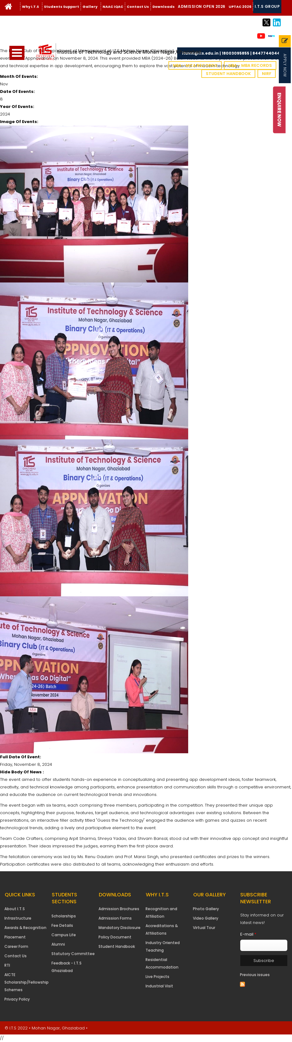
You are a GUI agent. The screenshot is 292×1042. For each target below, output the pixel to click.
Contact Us (138, 6)
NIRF (266, 74)
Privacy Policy (17, 999)
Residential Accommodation (162, 963)
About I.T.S (14, 908)
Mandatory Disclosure (119, 927)
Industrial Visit (159, 986)
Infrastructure (17, 918)
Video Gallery (205, 918)
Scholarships (63, 916)
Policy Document (114, 937)
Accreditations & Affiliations (162, 929)
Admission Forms (115, 918)
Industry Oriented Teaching (163, 946)
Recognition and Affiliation (161, 912)
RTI (7, 965)
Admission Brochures (118, 908)
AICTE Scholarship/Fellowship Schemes (26, 982)
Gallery (90, 6)
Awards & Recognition (25, 927)
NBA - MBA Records (250, 65)
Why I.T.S (30, 6)
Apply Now (285, 65)
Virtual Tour (204, 927)
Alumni (58, 944)
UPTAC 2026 (240, 6)
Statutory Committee (73, 953)
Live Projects (157, 976)
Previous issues (255, 974)
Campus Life (63, 934)
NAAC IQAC (113, 6)
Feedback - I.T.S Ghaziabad (66, 966)
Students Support (61, 6)
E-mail (248, 934)
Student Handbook (228, 74)
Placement (15, 937)
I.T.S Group (267, 6)
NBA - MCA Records (195, 65)
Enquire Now (279, 110)
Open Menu (16, 53)
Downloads (163, 6)
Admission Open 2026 (202, 6)
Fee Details (62, 925)
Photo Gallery (206, 908)
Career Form (16, 946)
